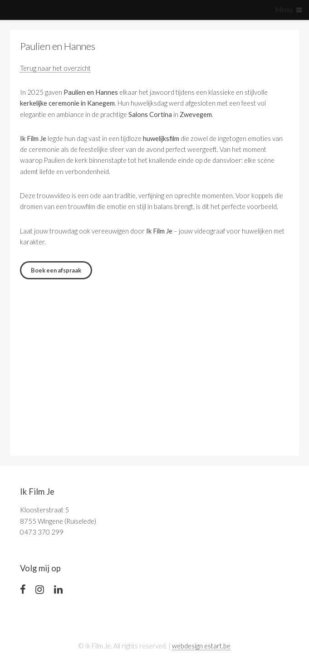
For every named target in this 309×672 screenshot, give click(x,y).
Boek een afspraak (56, 270)
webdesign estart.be (201, 646)
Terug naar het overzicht (55, 68)
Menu (283, 10)
